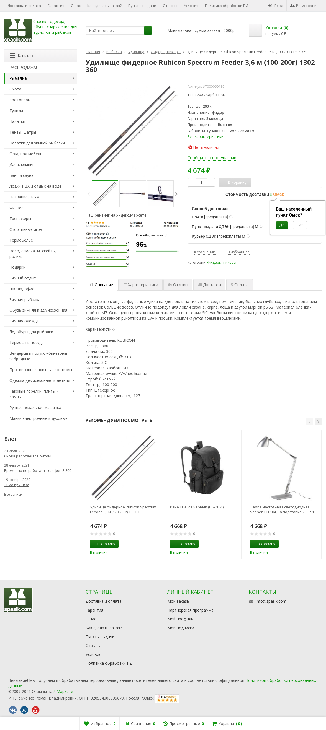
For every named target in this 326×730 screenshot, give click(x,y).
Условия (191, 5)
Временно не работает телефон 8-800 (37, 470)
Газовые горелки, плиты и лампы (34, 394)
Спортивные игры (26, 229)
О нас (76, 5)
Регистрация (304, 5)
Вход (275, 5)
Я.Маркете (63, 691)
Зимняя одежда (24, 320)
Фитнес (16, 207)
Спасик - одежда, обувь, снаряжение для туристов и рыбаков (55, 27)
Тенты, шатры (22, 132)
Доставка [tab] (209, 284)
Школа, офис (21, 288)
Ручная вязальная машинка (35, 407)
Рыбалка (18, 78)
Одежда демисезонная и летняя (39, 380)
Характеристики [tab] (140, 284)
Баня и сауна (21, 175)
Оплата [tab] (239, 284)
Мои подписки (180, 627)
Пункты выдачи (142, 5)
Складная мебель (25, 153)
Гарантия (56, 5)
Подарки (17, 267)
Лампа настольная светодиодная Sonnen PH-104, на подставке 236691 (282, 509)
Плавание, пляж (24, 197)
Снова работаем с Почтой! (27, 456)
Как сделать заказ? (104, 5)
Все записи (13, 494)
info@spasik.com (271, 601)
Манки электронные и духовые (38, 418)
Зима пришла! (16, 484)
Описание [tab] (101, 284)
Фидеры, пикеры (221, 262)
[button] (309, 421)
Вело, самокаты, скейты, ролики (33, 253)
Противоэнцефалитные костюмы (40, 369)
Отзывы (170, 5)
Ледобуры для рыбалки (31, 331)
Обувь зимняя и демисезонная (38, 310)
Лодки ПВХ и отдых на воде (35, 186)
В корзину (103, 543)
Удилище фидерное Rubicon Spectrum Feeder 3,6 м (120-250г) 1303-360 (123, 509)
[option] (105, 193)
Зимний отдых (22, 278)
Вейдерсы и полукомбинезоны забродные (38, 356)
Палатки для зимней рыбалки (37, 143)
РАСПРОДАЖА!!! (23, 67)
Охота (15, 89)
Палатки (17, 121)
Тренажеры (20, 218)
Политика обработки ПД (226, 5)
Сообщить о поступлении (212, 157)
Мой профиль (180, 619)
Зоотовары (20, 99)
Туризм (16, 110)
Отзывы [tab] (178, 284)
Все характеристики (206, 136)
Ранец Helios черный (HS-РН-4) (197, 506)
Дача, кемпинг (22, 164)
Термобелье (21, 240)
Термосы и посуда (26, 342)
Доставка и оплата (24, 5)
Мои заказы (178, 601)
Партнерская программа (190, 610)
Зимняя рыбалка (24, 299)
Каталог (22, 56)
